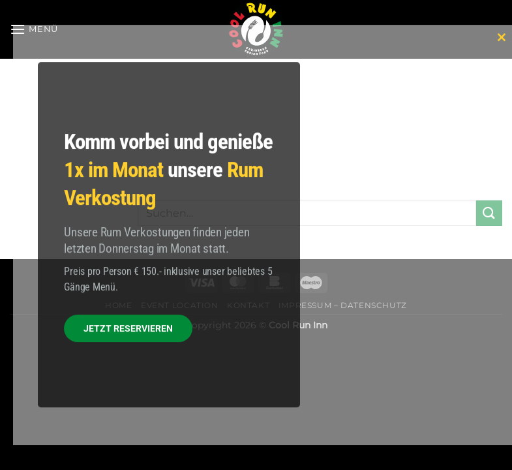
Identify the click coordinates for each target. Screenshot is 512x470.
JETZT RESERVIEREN (128, 329)
